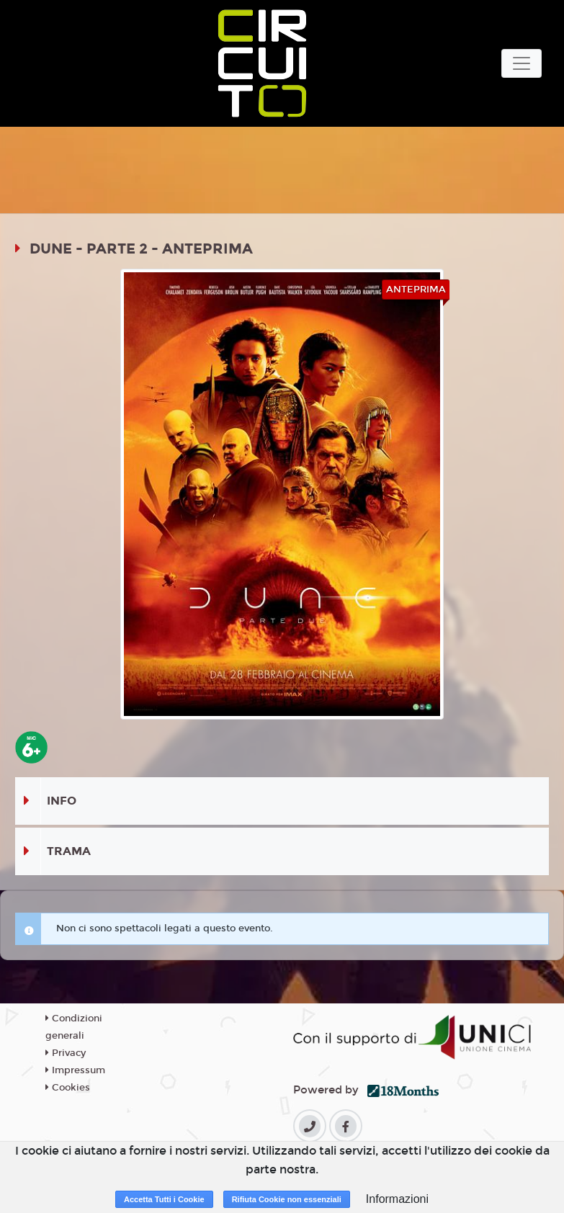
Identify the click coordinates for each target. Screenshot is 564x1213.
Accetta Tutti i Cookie (164, 1199)
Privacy (65, 1053)
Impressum (75, 1070)
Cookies (67, 1087)
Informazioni (397, 1199)
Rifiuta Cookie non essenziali (286, 1199)
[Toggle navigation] (521, 63)
